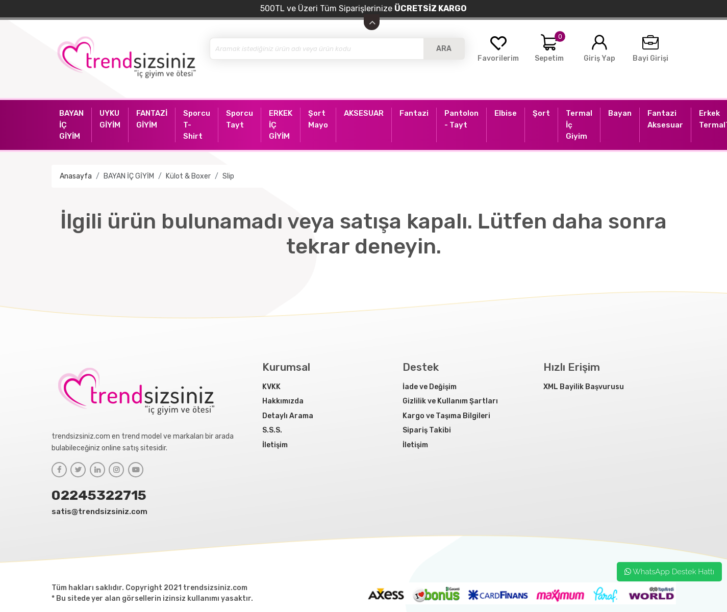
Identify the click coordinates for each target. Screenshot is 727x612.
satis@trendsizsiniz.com (99, 511)
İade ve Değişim (430, 386)
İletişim (275, 445)
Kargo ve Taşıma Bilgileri (446, 416)
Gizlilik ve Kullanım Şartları (450, 401)
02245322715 (99, 495)
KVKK (271, 386)
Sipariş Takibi (427, 430)
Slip (228, 176)
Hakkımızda (283, 401)
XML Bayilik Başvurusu (583, 386)
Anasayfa (76, 176)
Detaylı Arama (287, 416)
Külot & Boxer (188, 176)
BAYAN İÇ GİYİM (129, 176)
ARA (444, 48)
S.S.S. (272, 430)
